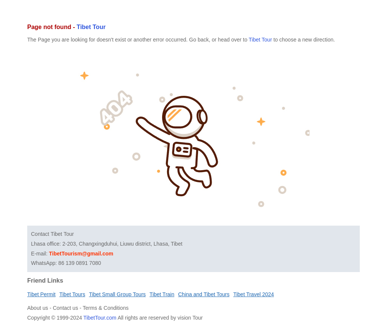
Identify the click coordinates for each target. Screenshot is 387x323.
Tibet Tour (91, 27)
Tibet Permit (41, 294)
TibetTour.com (100, 318)
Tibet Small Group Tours (117, 294)
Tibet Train (162, 294)
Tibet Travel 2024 (253, 294)
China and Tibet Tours (203, 294)
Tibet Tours (72, 294)
